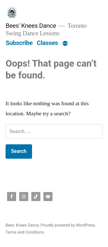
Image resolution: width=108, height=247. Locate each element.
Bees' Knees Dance (31, 25)
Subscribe (19, 42)
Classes (47, 42)
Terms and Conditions (25, 232)
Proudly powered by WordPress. (68, 225)
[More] (65, 44)
